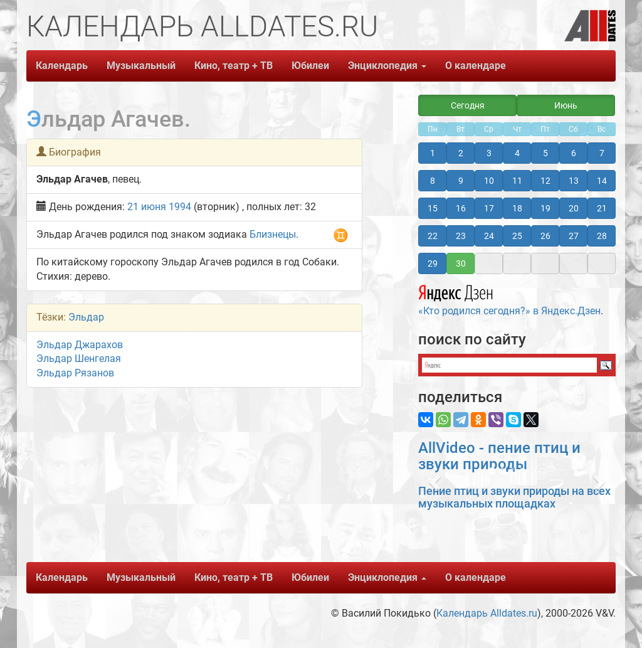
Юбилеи (310, 66)
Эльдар (86, 317)
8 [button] (432, 181)
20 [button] (574, 208)
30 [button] (461, 263)
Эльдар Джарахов (79, 345)
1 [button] (432, 153)
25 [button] (517, 236)
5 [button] (545, 153)
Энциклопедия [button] (387, 66)
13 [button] (574, 181)
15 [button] (433, 208)
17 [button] (489, 208)
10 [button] (489, 181)
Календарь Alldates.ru (486, 613)
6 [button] (573, 153)
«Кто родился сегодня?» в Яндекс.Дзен (509, 298)
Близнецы (273, 234)
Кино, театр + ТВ (233, 66)
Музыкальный (141, 66)
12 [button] (545, 181)
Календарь (62, 66)
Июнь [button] (565, 105)
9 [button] (460, 181)
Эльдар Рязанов (75, 373)
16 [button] (461, 208)
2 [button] (460, 153)
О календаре (475, 66)
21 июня (146, 207)
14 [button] (602, 181)
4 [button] (517, 153)
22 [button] (433, 236)
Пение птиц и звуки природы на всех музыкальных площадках (514, 497)
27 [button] (574, 236)
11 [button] (517, 181)
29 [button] (433, 263)
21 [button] (602, 208)
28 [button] (602, 236)
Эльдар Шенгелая (78, 358)
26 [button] (545, 236)
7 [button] (601, 153)
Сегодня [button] (468, 105)
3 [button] (489, 153)
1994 (180, 207)
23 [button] (461, 236)
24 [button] (489, 236)
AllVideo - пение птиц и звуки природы (499, 456)
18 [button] (517, 208)
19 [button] (545, 208)
